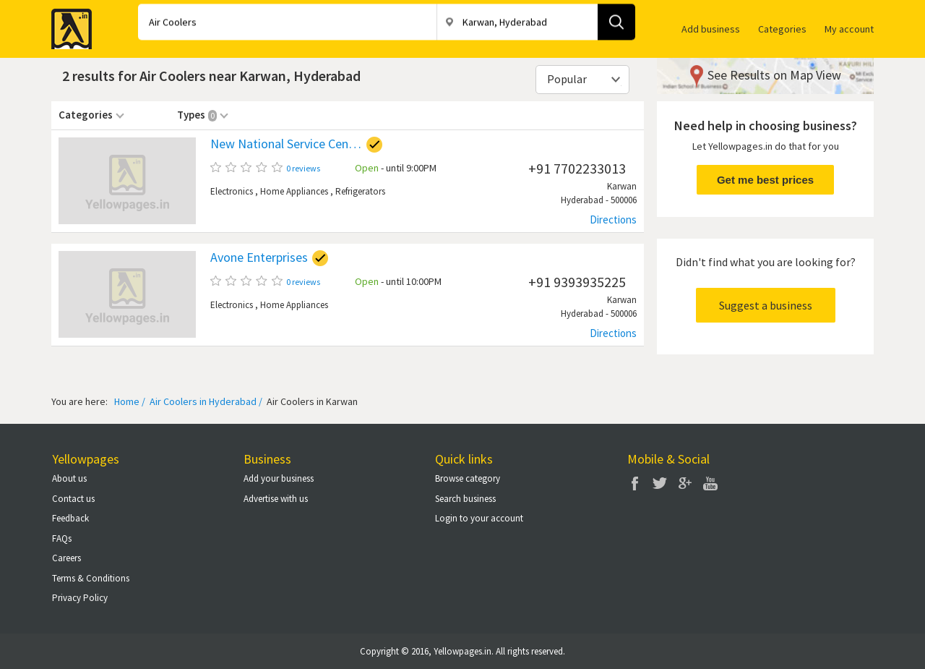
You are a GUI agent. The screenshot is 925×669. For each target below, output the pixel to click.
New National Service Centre (286, 144)
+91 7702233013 (577, 168)
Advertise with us (276, 499)
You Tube (710, 483)
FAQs (62, 538)
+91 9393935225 (577, 282)
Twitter (660, 483)
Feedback (70, 518)
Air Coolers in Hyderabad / (204, 401)
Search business (465, 499)
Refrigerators (360, 191)
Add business (710, 28)
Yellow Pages (67, 25)
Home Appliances (294, 191)
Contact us (73, 499)
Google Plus (685, 483)
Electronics (231, 191)
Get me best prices (765, 180)
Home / (129, 401)
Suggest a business (765, 305)
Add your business (279, 478)
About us (69, 478)
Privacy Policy (80, 598)
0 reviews (303, 168)
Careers (66, 558)
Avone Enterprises (259, 257)
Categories (782, 28)
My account (849, 28)
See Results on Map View (774, 75)
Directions (613, 219)
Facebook (634, 483)
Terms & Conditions (90, 578)
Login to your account (479, 518)
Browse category (467, 478)
